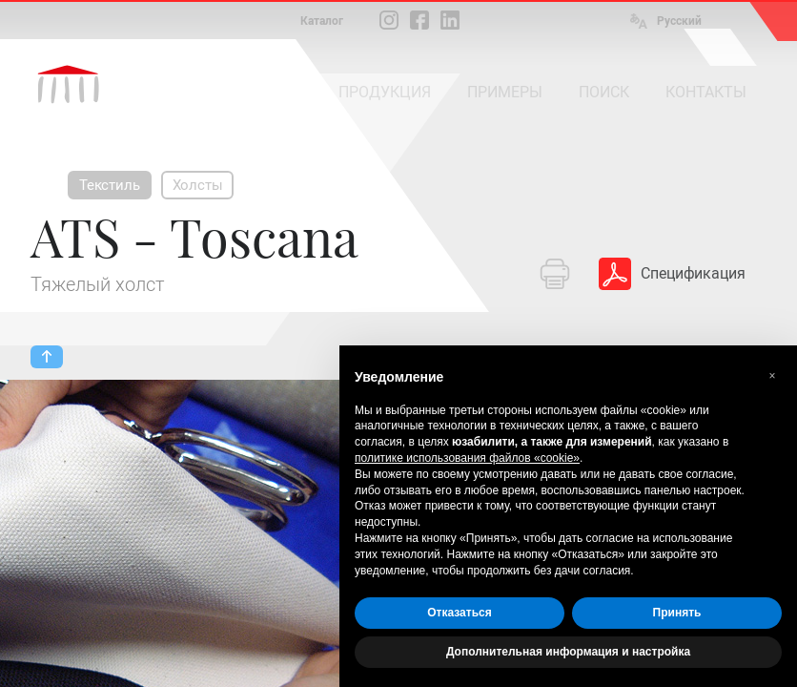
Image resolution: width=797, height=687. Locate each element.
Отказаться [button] (459, 612)
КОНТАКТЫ (705, 92)
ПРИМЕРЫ (504, 92)
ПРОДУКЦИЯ (384, 92)
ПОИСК (604, 92)
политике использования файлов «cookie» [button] (467, 458)
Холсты (198, 185)
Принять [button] (677, 612)
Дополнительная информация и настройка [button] (568, 651)
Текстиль (109, 185)
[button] (772, 376)
